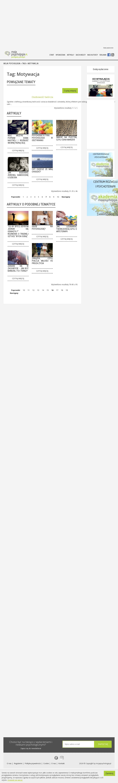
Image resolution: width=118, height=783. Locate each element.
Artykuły (70, 55)
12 (33, 291)
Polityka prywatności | (34, 764)
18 (62, 291)
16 (52, 291)
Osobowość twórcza (45, 97)
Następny (66, 197)
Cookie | (47, 764)
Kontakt (61, 764)
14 (43, 291)
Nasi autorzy (92, 55)
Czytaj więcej (77, 90)
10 (58, 197)
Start (51, 55)
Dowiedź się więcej (15, 780)
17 (57, 291)
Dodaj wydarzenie (108, 48)
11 (29, 291)
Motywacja (33, 64)
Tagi (24, 64)
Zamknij (109, 771)
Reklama (103, 55)
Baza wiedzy (81, 55)
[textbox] (77, 744)
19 (67, 291)
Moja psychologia (11, 64)
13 (38, 291)
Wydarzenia (60, 55)
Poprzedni (15, 197)
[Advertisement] (23, 23)
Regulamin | (19, 764)
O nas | (10, 764)
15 (48, 291)
